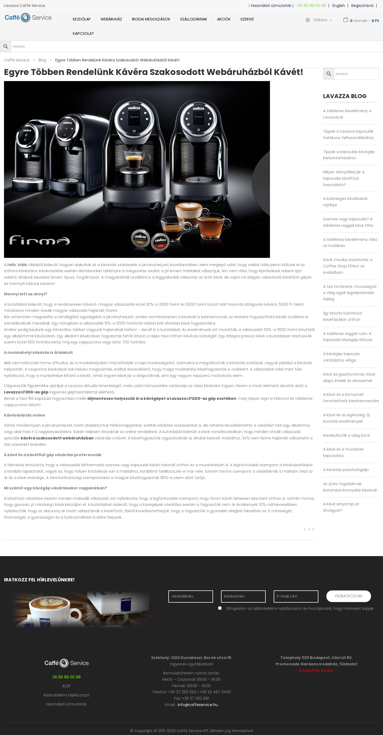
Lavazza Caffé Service (24, 5)
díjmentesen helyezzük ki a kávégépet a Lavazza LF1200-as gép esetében (161, 398)
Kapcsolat (83, 33)
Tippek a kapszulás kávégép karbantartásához (349, 155)
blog (42, 60)
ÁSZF (66, 686)
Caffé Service (17, 60)
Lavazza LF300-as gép (26, 392)
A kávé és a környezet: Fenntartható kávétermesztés (351, 398)
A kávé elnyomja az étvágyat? (341, 507)
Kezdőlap (82, 19)
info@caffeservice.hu (198, 704)
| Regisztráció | (363, 5)
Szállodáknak (193, 19)
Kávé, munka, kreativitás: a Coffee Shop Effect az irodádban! (347, 266)
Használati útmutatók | (272, 5)
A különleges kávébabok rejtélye (345, 202)
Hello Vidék (17, 264)
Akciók (224, 19)
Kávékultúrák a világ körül (346, 435)
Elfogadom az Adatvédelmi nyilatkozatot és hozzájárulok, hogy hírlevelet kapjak (300, 608)
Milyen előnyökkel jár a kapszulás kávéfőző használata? (343, 178)
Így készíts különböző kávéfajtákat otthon (342, 316)
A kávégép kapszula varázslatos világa (341, 357)
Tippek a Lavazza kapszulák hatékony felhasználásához (348, 134)
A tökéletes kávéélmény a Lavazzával (347, 114)
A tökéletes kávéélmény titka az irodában (350, 243)
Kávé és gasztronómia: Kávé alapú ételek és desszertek (349, 377)
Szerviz (247, 19)
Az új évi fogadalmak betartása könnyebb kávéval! (350, 487)
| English (337, 5)
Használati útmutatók (66, 704)
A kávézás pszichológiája (346, 469)
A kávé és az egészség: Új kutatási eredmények (346, 418)
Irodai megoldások (151, 19)
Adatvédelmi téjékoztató (66, 695)
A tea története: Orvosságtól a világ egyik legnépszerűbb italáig (349, 293)
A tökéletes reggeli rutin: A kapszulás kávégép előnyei (347, 337)
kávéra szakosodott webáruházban (57, 438)
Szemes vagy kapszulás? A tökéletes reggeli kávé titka (348, 222)
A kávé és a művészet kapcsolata (343, 452)
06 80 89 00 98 (311, 5)
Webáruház (111, 19)
